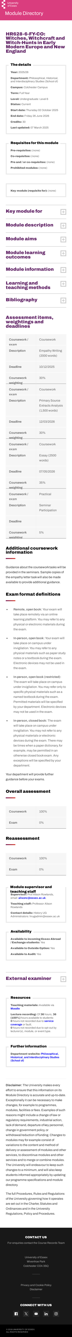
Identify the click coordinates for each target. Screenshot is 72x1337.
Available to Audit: (24, 954)
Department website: (26, 1053)
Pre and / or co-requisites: (29, 162)
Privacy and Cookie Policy (36, 1285)
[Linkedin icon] (46, 1314)
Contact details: (22, 912)
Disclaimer (36, 1289)
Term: (15, 93)
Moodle (15, 1008)
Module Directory (24, 13)
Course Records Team (51, 1243)
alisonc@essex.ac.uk (32, 898)
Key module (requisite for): (29, 190)
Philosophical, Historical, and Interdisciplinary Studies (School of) (35, 1057)
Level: (15, 99)
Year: (14, 72)
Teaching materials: (25, 1005)
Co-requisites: (21, 156)
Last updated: (21, 127)
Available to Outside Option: (30, 948)
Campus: (17, 87)
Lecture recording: (24, 1014)
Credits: (16, 121)
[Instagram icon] (56, 1314)
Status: (16, 104)
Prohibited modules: (25, 167)
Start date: (18, 110)
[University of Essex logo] (10, 5)
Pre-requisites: (21, 150)
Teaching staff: (21, 903)
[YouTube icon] (36, 1314)
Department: (20, 78)
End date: (17, 115)
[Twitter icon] (26, 1314)
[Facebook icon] (16, 1314)
